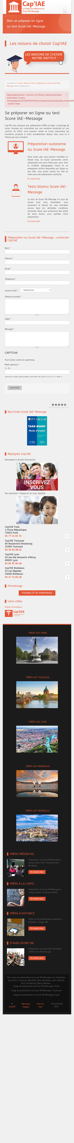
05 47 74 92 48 (13, 577)
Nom (8, 248)
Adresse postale (13, 297)
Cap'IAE (12, 1007)
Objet (8, 319)
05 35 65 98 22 (13, 550)
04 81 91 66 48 (13, 563)
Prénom (9, 258)
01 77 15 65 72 (13, 536)
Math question (12, 365)
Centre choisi (11, 291)
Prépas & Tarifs (29, 83)
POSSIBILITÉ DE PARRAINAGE (37, 593)
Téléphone (10, 279)
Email (8, 269)
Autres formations (13, 607)
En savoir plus (34, 179)
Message (9, 329)
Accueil (19, 83)
